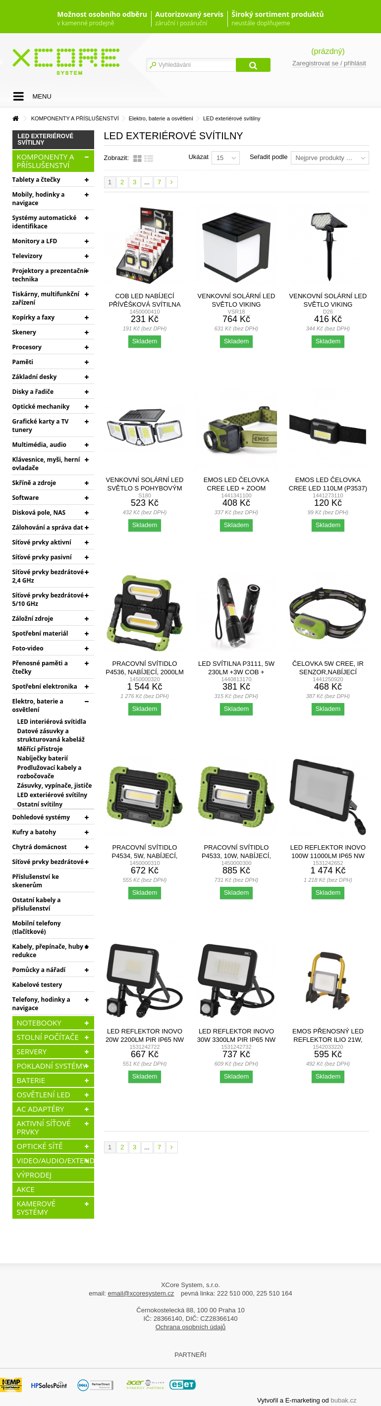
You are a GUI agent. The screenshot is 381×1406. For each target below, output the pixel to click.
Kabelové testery (37, 984)
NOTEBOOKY (39, 1022)
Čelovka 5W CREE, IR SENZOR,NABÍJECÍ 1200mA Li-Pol (328, 672)
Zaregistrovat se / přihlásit (329, 63)
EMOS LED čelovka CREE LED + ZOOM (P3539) (236, 488)
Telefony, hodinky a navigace (41, 1003)
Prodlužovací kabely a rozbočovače (49, 771)
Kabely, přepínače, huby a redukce (50, 950)
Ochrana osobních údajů (191, 1327)
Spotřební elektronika (44, 686)
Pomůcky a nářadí (39, 970)
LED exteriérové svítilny (52, 795)
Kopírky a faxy (33, 317)
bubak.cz (343, 1400)
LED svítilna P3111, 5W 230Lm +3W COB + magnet (236, 672)
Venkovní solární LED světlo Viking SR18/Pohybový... (236, 304)
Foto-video (28, 648)
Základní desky (34, 377)
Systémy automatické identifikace (44, 222)
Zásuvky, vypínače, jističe (54, 785)
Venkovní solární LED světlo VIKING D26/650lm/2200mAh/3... (328, 304)
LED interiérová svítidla (51, 721)
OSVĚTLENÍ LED (43, 1094)
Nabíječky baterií (42, 758)
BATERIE (31, 1080)
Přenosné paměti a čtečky (40, 667)
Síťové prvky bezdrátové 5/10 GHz (48, 599)
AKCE (26, 1189)
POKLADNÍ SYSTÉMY (52, 1066)
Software (25, 497)
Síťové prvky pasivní (42, 557)
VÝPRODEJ (34, 1175)
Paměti (23, 362)
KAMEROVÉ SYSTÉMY (36, 1207)
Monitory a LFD (34, 241)
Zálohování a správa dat (47, 527)
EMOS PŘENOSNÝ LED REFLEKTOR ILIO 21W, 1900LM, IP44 (328, 1039)
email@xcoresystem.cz (141, 1293)
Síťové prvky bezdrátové (48, 862)
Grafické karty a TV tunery (40, 425)
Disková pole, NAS (39, 512)
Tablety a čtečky (36, 179)
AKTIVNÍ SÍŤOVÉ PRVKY (44, 1127)
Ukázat (198, 157)
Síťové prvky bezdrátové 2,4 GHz (48, 576)
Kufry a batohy (34, 832)
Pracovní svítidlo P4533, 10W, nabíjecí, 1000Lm (236, 856)
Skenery (24, 332)
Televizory (27, 256)
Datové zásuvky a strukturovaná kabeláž (51, 735)
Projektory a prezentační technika (49, 275)
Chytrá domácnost (39, 847)
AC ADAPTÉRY (40, 1109)
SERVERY (32, 1051)
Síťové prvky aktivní (41, 542)
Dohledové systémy (41, 817)
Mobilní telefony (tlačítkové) (36, 927)
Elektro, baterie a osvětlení (37, 705)
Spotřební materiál (40, 633)
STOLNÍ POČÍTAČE (48, 1037)
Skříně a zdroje (34, 483)
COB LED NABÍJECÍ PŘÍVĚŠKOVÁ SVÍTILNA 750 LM (144, 304)
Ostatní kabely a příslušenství (36, 904)
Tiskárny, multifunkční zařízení (46, 298)
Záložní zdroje (33, 618)
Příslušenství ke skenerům (35, 880)
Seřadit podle (269, 157)
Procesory (27, 347)
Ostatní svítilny (40, 804)
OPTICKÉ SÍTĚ (40, 1146)
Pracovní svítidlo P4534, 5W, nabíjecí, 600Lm (145, 856)
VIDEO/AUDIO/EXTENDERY (55, 1160)
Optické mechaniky (41, 406)
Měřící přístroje (40, 749)
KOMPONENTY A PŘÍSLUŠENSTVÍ (45, 161)
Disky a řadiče (33, 391)
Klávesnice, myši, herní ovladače (46, 463)
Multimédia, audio (39, 444)
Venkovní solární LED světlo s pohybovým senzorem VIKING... (145, 488)
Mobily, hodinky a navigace (38, 198)
